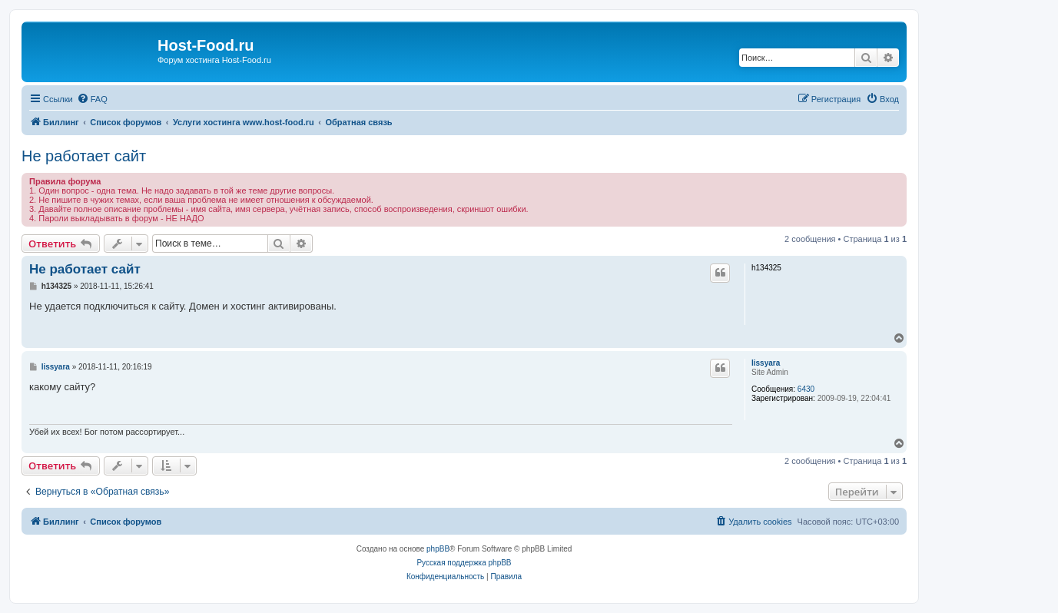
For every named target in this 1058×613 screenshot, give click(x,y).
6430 (806, 389)
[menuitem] (92, 99)
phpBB (437, 549)
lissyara (765, 363)
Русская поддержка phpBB (463, 562)
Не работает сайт (84, 155)
